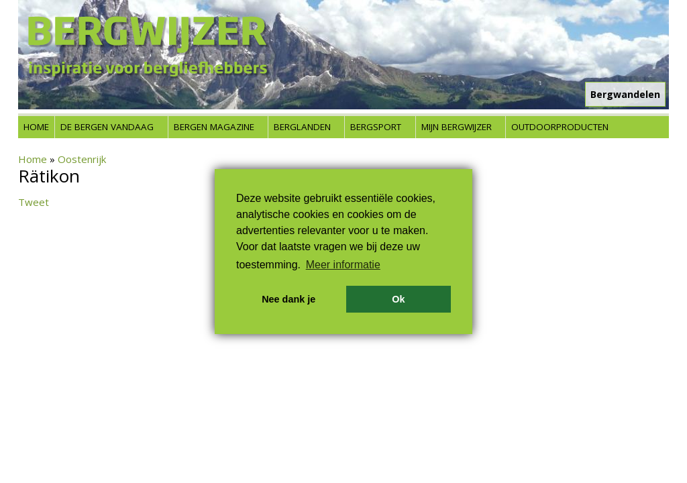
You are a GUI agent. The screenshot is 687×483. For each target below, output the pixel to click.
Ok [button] (398, 299)
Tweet (33, 202)
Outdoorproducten (560, 127)
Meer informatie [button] (343, 264)
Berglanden (302, 127)
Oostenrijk (82, 159)
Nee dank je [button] (288, 299)
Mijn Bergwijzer (456, 127)
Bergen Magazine (214, 127)
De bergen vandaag (107, 127)
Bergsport (375, 127)
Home (36, 127)
